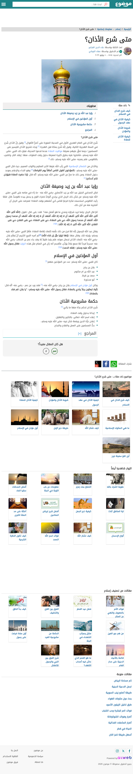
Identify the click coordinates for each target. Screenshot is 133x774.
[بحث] (105, 4)
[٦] (54, 223)
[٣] (32, 169)
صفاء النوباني (94, 51)
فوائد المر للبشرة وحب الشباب (117, 710)
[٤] (85, 178)
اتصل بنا (14, 750)
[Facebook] (129, 751)
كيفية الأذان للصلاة (124, 138)
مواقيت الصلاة (55, 151)
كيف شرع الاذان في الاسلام (122, 112)
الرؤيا (23, 243)
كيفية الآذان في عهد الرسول (122, 121)
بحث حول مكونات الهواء (120, 698)
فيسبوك (106, 364)
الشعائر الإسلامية (77, 166)
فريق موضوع (12, 762)
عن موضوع (38, 750)
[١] (25, 142)
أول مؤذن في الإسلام (81, 285)
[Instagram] (117, 751)
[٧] (88, 293)
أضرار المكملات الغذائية (120, 723)
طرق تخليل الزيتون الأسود (119, 704)
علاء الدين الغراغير (96, 47)
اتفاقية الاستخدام (10, 756)
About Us (39, 762)
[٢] (39, 146)
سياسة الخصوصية (35, 756)
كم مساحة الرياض (123, 680)
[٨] (86, 293)
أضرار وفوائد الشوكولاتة (119, 716)
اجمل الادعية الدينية (122, 686)
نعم (54, 351)
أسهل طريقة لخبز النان (120, 735)
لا (46, 351)
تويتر (98, 364)
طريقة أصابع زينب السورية (119, 692)
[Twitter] (123, 751)
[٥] (56, 223)
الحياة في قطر (124, 729)
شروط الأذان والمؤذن (124, 129)
